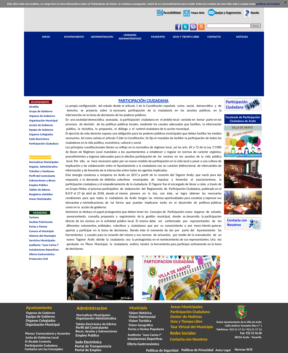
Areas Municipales (40, 199)
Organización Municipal (43, 120)
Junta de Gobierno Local (42, 337)
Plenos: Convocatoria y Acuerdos (47, 333)
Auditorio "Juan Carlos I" (44, 245)
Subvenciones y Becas (42, 180)
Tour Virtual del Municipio (191, 326)
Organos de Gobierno (42, 116)
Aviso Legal (223, 350)
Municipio (138, 308)
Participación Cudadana (41, 345)
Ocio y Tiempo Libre (186, 321)
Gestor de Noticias (186, 316)
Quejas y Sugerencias (227, 12)
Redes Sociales (183, 333)
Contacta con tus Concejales (44, 349)
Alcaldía (34, 106)
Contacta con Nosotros (189, 339)
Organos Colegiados (41, 134)
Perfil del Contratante (42, 176)
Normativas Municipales (44, 162)
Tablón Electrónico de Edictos (96, 324)
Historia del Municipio (42, 236)
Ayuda (254, 12)
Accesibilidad (172, 12)
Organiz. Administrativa (43, 166)
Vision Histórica (140, 313)
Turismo (34, 217)
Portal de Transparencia (93, 346)
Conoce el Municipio (41, 231)
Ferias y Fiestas (38, 226)
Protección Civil (38, 259)
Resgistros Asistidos (41, 194)
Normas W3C (244, 349)
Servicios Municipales (42, 240)
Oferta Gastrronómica (143, 344)
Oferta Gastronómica (42, 254)
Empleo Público (38, 185)
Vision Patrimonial (142, 317)
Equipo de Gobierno (41, 129)
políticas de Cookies (268, 4)
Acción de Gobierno (41, 125)
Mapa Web (197, 12)
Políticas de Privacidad (197, 350)
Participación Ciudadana (44, 143)
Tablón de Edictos (39, 189)
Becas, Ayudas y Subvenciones (96, 331)
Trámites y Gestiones (41, 171)
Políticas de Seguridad (162, 350)
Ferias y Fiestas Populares (146, 329)
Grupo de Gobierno (41, 111)
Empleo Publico (87, 335)
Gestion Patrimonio (41, 222)
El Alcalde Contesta (38, 341)
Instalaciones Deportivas (44, 249)
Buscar (256, 26)
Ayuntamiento (39, 307)
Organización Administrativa (96, 318)
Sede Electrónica (39, 139)
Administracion (92, 308)
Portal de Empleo (88, 350)
